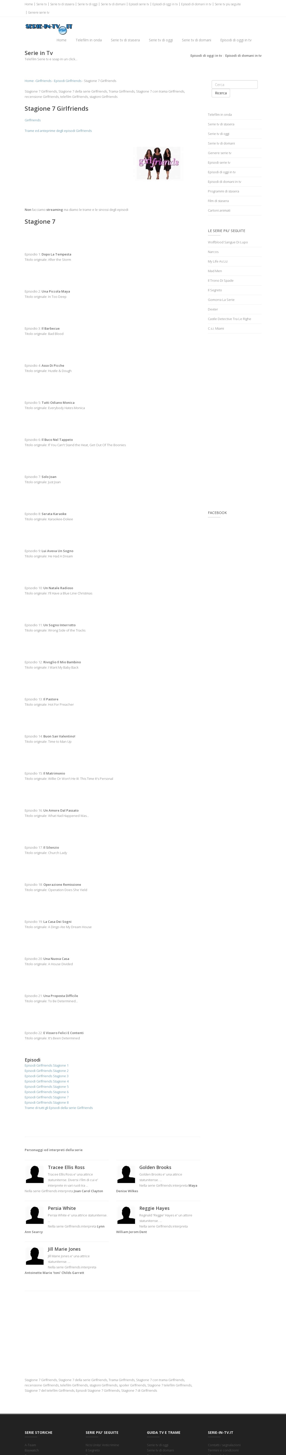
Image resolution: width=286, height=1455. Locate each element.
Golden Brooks (155, 1168)
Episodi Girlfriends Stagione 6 (47, 1092)
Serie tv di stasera (62, 4)
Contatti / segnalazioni (224, 1445)
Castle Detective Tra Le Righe (229, 319)
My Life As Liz (218, 262)
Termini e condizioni (223, 1450)
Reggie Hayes (154, 1209)
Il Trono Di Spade (221, 281)
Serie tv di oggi (88, 4)
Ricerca (221, 93)
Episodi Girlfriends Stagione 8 (47, 1103)
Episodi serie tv (139, 4)
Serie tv (41, 4)
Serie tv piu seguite (228, 4)
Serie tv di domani (113, 4)
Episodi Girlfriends (67, 81)
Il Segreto (215, 290)
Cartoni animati (219, 211)
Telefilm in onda (89, 40)
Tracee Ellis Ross (66, 1168)
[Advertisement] (67, 170)
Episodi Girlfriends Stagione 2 (47, 1071)
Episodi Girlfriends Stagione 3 (47, 1076)
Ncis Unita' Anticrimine (102, 1445)
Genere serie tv (38, 12)
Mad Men (215, 271)
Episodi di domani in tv (196, 4)
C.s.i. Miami (216, 329)
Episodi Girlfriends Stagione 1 (47, 1066)
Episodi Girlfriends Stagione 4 (47, 1081)
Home (29, 4)
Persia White (62, 1209)
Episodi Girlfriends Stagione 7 (47, 1097)
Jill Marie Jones (64, 1249)
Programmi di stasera (223, 191)
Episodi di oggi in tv (165, 4)
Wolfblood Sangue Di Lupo (228, 242)
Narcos (213, 252)
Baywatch (32, 1450)
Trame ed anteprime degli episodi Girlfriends (58, 131)
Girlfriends (43, 81)
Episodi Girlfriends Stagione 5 (47, 1087)
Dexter (213, 309)
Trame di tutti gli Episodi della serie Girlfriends (59, 1108)
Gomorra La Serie (221, 300)
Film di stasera (218, 201)
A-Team (30, 1445)
